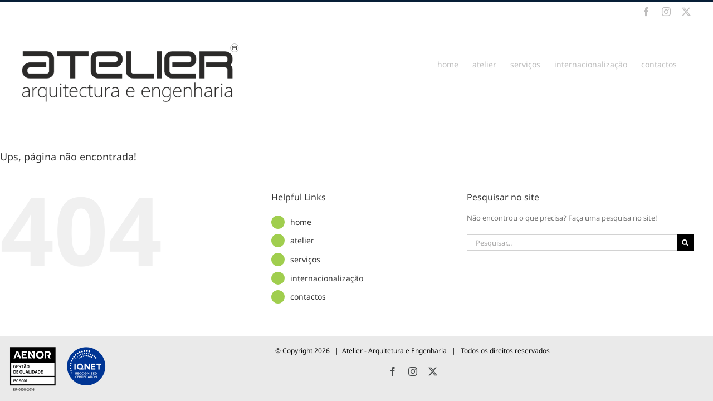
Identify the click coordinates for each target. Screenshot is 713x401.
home (300, 222)
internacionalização (326, 278)
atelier (302, 240)
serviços (305, 259)
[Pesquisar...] (572, 242)
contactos (308, 296)
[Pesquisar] (685, 242)
